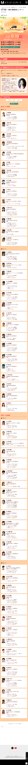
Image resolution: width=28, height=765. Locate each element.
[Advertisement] (14, 735)
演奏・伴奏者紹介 (19, 755)
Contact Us (24, 759)
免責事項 (3, 759)
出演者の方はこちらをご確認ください (10, 47)
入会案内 (17, 757)
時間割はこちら (14, 103)
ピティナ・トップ (5, 757)
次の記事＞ (20, 723)
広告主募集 (8, 759)
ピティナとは (11, 757)
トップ (3, 7)
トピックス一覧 (7, 7)
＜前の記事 (10, 723)
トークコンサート (19, 751)
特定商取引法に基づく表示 (16, 759)
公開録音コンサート (10, 753)
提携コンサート (18, 753)
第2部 (18, 100)
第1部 (10, 100)
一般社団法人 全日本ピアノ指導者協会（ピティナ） (14, 761)
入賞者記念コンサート (14, 7)
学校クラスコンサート (9, 755)
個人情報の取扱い (22, 757)
